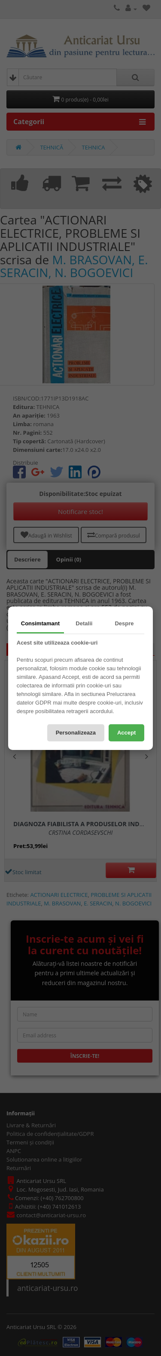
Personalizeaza (76, 732)
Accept (126, 732)
